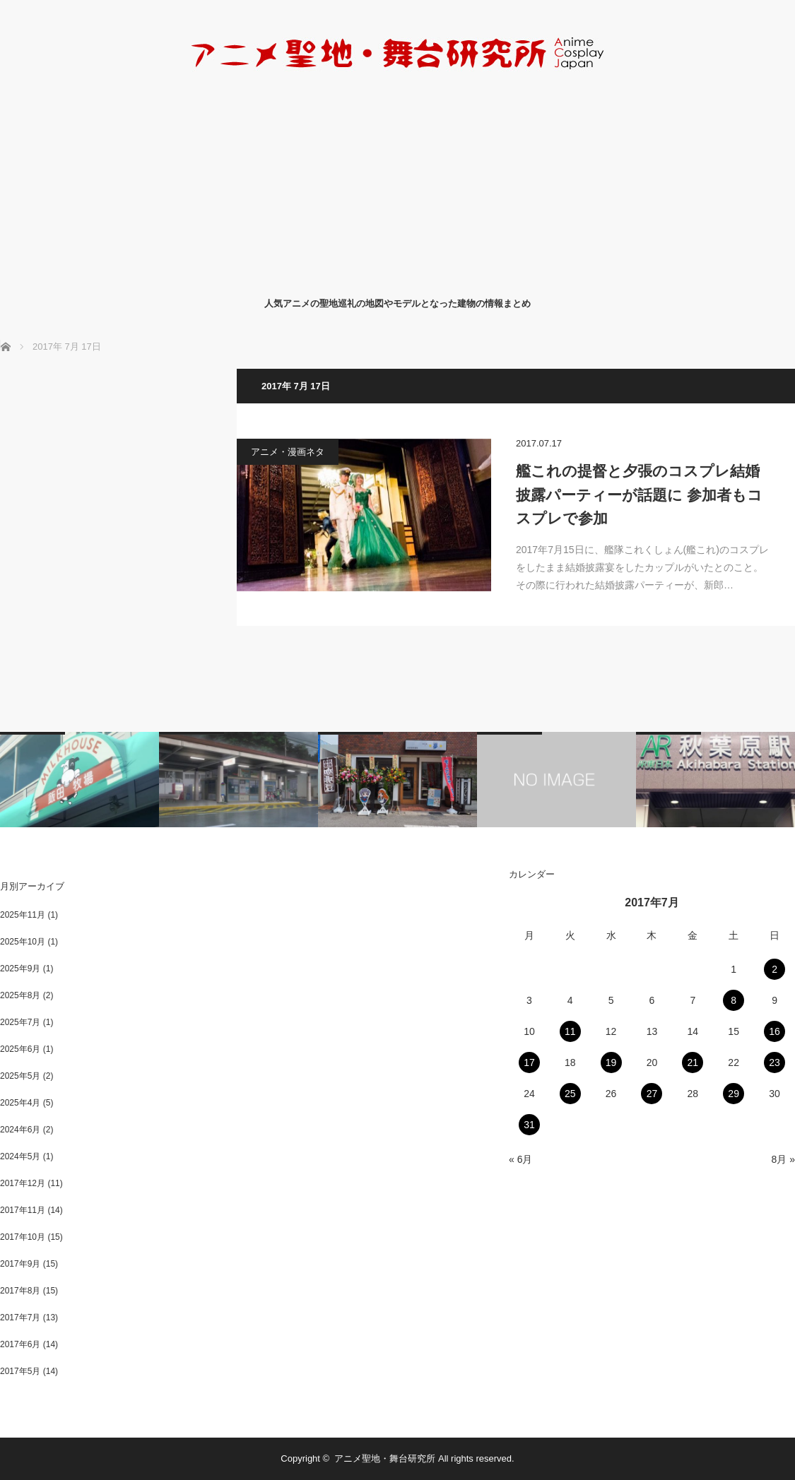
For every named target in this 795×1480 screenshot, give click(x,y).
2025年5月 (20, 1076)
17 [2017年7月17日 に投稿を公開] (529, 1062)
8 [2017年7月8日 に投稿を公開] (733, 1000)
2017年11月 (22, 1210)
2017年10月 (22, 1237)
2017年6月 (20, 1344)
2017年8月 (20, 1291)
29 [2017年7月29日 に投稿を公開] (733, 1093)
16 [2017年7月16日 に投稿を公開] (774, 1031)
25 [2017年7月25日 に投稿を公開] (570, 1093)
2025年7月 (20, 1022)
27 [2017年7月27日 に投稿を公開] (652, 1093)
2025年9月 (20, 968)
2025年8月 (20, 995)
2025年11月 (22, 915)
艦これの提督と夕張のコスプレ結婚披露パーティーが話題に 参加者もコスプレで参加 (639, 494)
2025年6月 (20, 1049)
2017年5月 (20, 1371)
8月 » (783, 1159)
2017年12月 (22, 1183)
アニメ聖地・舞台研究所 (384, 1458)
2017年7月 (20, 1317)
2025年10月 (22, 942)
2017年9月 (20, 1264)
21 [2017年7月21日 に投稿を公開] (693, 1062)
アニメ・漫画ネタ (287, 451)
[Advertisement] (397, 182)
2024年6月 (20, 1130)
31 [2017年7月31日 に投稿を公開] (529, 1124)
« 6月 (520, 1159)
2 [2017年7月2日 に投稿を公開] (774, 969)
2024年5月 (20, 1156)
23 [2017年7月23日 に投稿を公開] (774, 1062)
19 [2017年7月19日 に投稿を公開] (611, 1062)
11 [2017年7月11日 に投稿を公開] (570, 1031)
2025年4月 (20, 1103)
